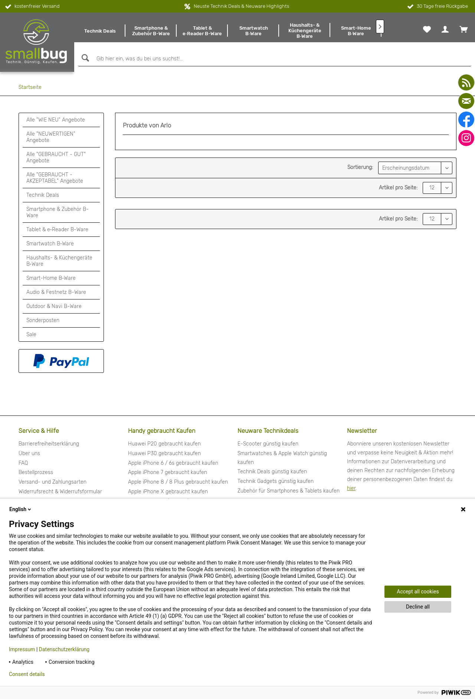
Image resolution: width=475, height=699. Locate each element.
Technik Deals (42, 195)
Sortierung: (360, 167)
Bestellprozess (36, 472)
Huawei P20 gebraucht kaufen (164, 444)
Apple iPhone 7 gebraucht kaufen (167, 472)
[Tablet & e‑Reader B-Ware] (202, 31)
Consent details (27, 674)
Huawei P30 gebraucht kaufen (164, 453)
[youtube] (466, 82)
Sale (31, 334)
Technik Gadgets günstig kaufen (276, 481)
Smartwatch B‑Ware (50, 244)
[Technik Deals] (99, 31)
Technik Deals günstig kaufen (272, 471)
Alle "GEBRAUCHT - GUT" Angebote (56, 157)
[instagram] (466, 138)
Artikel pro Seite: (398, 188)
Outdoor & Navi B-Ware (54, 306)
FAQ (23, 463)
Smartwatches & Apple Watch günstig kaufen (282, 458)
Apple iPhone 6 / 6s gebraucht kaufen (173, 463)
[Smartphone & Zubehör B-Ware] (151, 31)
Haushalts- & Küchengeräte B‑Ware (59, 261)
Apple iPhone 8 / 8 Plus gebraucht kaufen (178, 482)
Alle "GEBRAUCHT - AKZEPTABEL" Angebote (54, 178)
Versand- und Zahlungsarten (52, 482)
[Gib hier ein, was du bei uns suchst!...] (274, 59)
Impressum (22, 649)
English (20, 509)
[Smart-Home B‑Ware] (355, 31)
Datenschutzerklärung (64, 649)
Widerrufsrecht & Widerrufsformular (60, 491)
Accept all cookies (418, 591)
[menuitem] (99, 31)
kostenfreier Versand (32, 6)
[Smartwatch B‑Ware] (253, 31)
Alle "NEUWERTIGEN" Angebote (50, 137)
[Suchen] (84, 58)
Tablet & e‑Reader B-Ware (57, 229)
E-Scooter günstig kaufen (268, 444)
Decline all (418, 607)
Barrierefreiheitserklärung (49, 444)
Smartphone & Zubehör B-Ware (57, 212)
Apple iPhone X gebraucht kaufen (168, 491)
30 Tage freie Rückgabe (437, 6)
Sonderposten (42, 320)
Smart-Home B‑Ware (51, 278)
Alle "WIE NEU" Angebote (55, 120)
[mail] (466, 101)
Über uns (29, 453)
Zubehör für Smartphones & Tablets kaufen (289, 491)
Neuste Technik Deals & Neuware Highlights (241, 6)
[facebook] (466, 119)
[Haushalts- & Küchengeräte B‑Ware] (304, 30)
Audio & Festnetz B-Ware (56, 292)
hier (351, 488)
